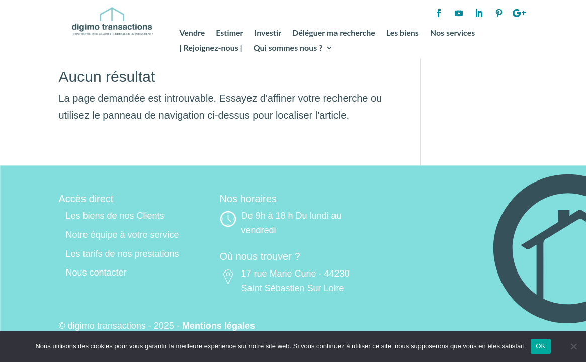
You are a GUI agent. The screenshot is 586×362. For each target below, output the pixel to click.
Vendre (192, 33)
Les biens (402, 33)
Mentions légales (218, 326)
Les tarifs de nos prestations (122, 254)
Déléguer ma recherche (333, 33)
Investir (268, 33)
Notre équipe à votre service (122, 235)
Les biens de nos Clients (115, 216)
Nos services (452, 33)
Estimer (229, 33)
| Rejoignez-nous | (210, 48)
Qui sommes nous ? (288, 48)
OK (540, 346)
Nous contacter (96, 272)
